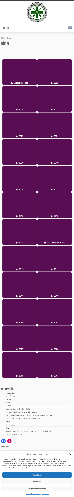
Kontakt (8, 428)
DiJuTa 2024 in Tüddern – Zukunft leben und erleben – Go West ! (31, 415)
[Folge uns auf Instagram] (8, 28)
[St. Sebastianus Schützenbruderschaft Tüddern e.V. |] (37, 12)
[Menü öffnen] (70, 28)
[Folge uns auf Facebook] (5, 28)
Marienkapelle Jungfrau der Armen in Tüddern (24, 418)
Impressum (45, 494)
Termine (8, 405)
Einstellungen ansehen (37, 488)
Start (3, 38)
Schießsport (10, 396)
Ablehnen (37, 482)
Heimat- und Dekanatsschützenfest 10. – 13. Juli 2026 (29, 431)
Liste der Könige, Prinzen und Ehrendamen (23, 412)
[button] (70, 454)
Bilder (7, 402)
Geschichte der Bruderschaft (17, 409)
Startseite (9, 393)
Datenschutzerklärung (33, 494)
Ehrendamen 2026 (15, 434)
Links (7, 421)
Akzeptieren (37, 475)
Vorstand (9, 399)
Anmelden (5, 446)
